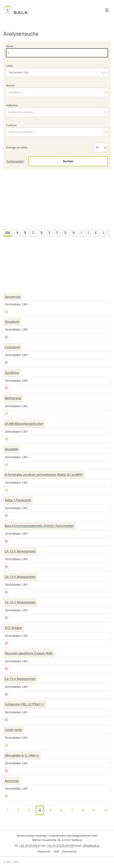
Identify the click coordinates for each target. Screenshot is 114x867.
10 (105, 810)
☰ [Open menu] (107, 10)
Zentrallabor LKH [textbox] (56, 73)
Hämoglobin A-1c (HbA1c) (22, 755)
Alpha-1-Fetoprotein (18, 500)
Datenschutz (69, 851)
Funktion (11, 125)
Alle (7, 232)
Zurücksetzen (15, 161)
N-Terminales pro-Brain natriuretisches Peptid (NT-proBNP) (44, 474)
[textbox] (57, 92)
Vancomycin (13, 296)
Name (9, 46)
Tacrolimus (12, 372)
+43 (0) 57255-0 (29, 845)
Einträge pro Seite (16, 147)
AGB (56, 851)
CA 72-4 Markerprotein (20, 679)
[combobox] (57, 72)
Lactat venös (13, 730)
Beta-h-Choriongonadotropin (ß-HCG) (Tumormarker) (39, 526)
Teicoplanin (12, 321)
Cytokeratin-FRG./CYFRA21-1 (25, 704)
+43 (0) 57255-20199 (60, 845)
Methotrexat (13, 398)
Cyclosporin (12, 347)
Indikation (12, 105)
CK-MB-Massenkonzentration (24, 423)
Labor (9, 65)
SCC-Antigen (13, 628)
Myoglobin (11, 449)
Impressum (44, 851)
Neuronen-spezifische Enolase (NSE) (29, 653)
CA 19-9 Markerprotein (20, 577)
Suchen (68, 161)
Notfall (10, 85)
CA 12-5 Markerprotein (20, 551)
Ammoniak (12, 781)
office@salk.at (91, 845)
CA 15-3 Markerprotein (20, 602)
